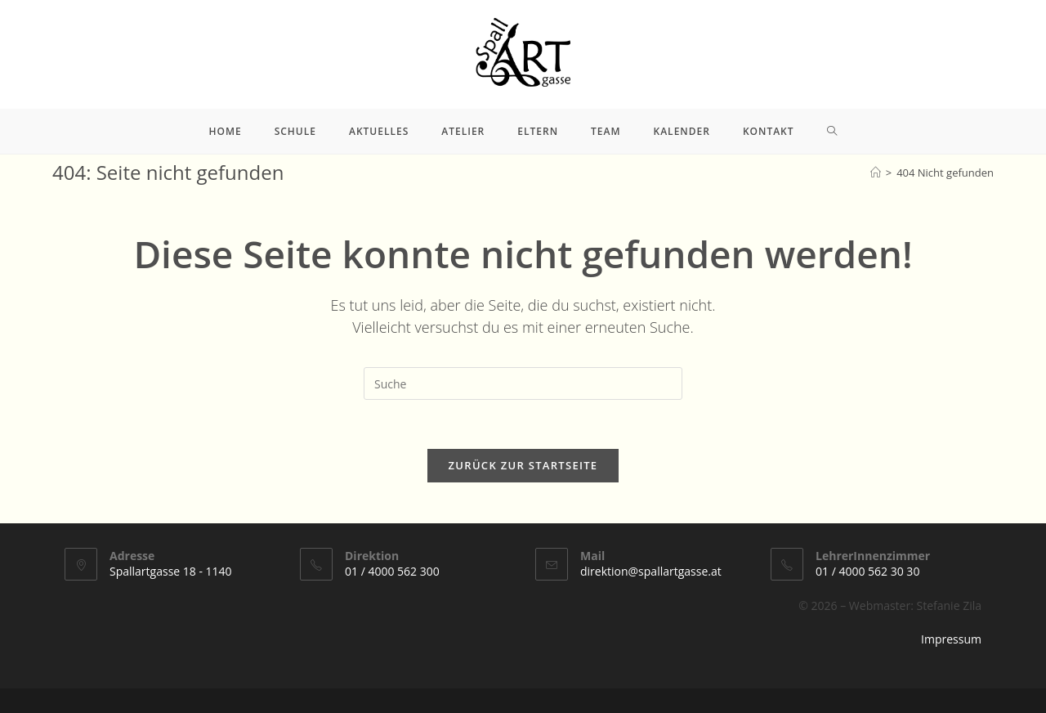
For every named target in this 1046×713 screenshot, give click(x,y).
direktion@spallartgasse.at (651, 571)
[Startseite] (875, 172)
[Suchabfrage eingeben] (523, 383)
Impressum (951, 639)
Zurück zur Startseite (523, 465)
